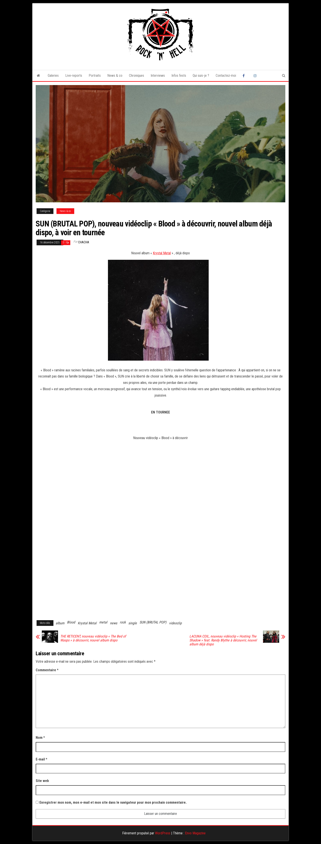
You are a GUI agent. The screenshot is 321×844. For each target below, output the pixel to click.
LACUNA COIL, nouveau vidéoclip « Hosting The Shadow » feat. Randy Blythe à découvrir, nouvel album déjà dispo (223, 640)
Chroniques (136, 75)
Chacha (83, 242)
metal (103, 622)
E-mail (41, 759)
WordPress (162, 833)
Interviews (158, 75)
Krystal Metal (162, 253)
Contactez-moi (226, 75)
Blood (71, 622)
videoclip (175, 623)
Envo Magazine (195, 833)
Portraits (95, 75)
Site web (42, 781)
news (113, 623)
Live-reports (73, 75)
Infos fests (178, 75)
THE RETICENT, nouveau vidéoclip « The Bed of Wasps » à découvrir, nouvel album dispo (93, 638)
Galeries (53, 75)
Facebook (244, 75)
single (132, 623)
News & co (114, 75)
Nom (40, 737)
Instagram (255, 75)
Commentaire (47, 670)
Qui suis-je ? (201, 75)
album (60, 623)
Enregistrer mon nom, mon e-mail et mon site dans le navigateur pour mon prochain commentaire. (113, 802)
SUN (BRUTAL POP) (152, 622)
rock (123, 622)
